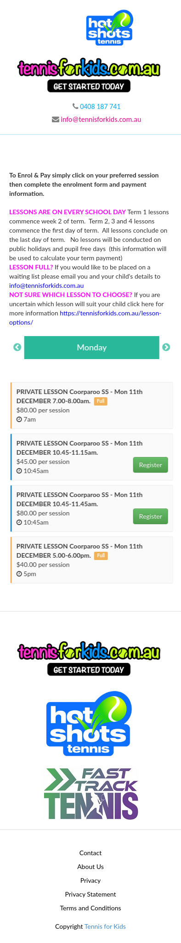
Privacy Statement (90, 894)
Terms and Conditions (90, 908)
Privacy (90, 880)
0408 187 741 (97, 106)
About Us (90, 866)
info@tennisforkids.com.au (96, 119)
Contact (90, 853)
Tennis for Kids (105, 926)
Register (154, 465)
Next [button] (170, 347)
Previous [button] (21, 347)
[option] (96, 347)
